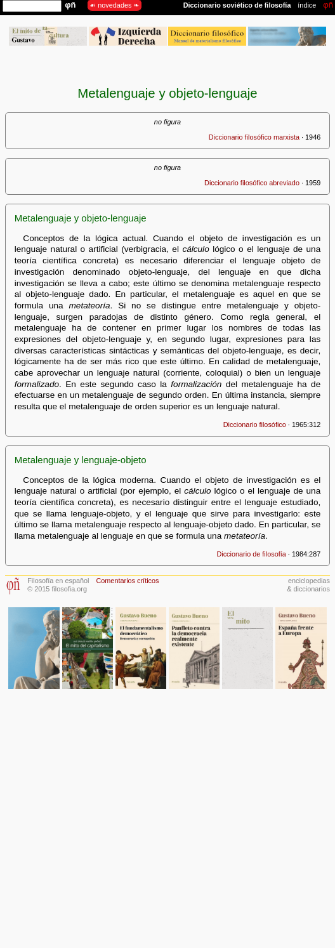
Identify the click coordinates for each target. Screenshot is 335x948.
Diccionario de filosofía (251, 554)
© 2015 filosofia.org (57, 589)
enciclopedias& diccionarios (308, 585)
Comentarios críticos (127, 580)
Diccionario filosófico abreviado (251, 183)
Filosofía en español (58, 580)
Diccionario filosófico (254, 424)
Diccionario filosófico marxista (254, 137)
